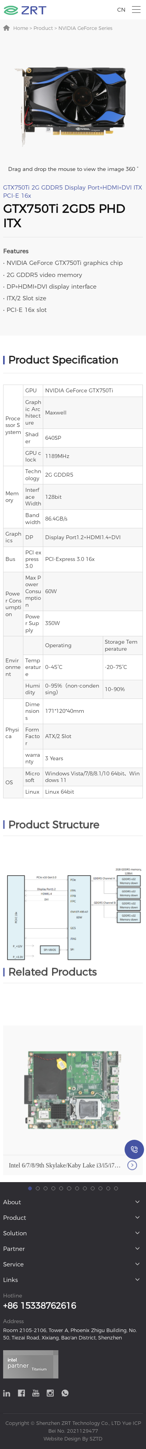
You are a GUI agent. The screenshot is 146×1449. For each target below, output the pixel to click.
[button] (30, 1241)
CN (121, 9)
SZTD (95, 1439)
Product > (44, 28)
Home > (22, 28)
